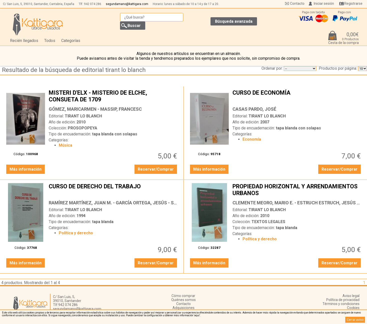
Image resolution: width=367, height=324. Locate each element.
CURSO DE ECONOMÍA (297, 96)
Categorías (70, 40)
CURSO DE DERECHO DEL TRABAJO (113, 190)
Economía (251, 139)
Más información (26, 169)
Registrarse (353, 3)
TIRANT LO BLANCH (83, 116)
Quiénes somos (183, 300)
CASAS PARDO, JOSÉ (254, 109)
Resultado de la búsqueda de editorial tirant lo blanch (74, 69)
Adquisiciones (183, 308)
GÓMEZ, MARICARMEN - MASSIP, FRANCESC (95, 109)
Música (65, 145)
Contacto (297, 3)
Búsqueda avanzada (233, 21)
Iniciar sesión (324, 3)
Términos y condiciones (341, 304)
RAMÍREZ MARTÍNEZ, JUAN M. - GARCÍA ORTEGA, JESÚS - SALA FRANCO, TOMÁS (134, 202)
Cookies (353, 308)
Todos (49, 40)
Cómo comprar (183, 296)
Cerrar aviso (355, 320)
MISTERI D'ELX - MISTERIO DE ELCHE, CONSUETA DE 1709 (113, 96)
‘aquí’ (197, 315)
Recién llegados (24, 40)
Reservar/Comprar (156, 169)
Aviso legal (351, 296)
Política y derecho (76, 233)
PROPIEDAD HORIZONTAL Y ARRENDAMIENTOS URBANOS (297, 190)
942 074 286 (92, 4)
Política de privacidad (343, 300)
